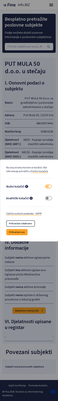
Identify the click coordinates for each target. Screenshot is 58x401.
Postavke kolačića (37, 385)
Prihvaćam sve (17, 232)
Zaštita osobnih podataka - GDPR (24, 213)
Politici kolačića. (39, 171)
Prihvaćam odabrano (20, 223)
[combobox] (29, 46)
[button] (26, 187)
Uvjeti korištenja (17, 385)
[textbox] (29, 46)
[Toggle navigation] (51, 5)
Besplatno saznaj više (29, 310)
